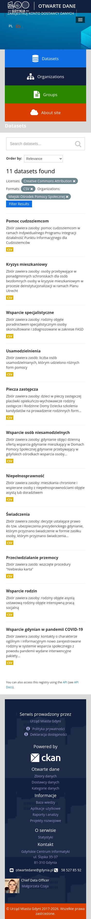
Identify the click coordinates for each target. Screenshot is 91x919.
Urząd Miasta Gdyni (45, 721)
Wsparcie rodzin (21, 591)
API (65, 682)
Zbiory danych (45, 776)
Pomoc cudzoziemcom (27, 221)
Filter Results (19, 204)
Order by (13, 158)
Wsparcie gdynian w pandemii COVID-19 (44, 629)
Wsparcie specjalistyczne (30, 312)
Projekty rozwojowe (45, 820)
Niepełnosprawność (25, 475)
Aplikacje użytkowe (45, 808)
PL (11, 26)
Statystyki (45, 837)
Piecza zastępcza (22, 389)
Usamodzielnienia (23, 351)
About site (45, 112)
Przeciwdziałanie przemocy (32, 557)
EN (18, 26)
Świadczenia (18, 514)
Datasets (45, 58)
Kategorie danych (45, 788)
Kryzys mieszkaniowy (26, 264)
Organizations (45, 76)
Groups (45, 94)
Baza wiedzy (45, 802)
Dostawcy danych (45, 782)
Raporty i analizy (45, 814)
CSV (9, 249)
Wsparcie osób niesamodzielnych (38, 432)
